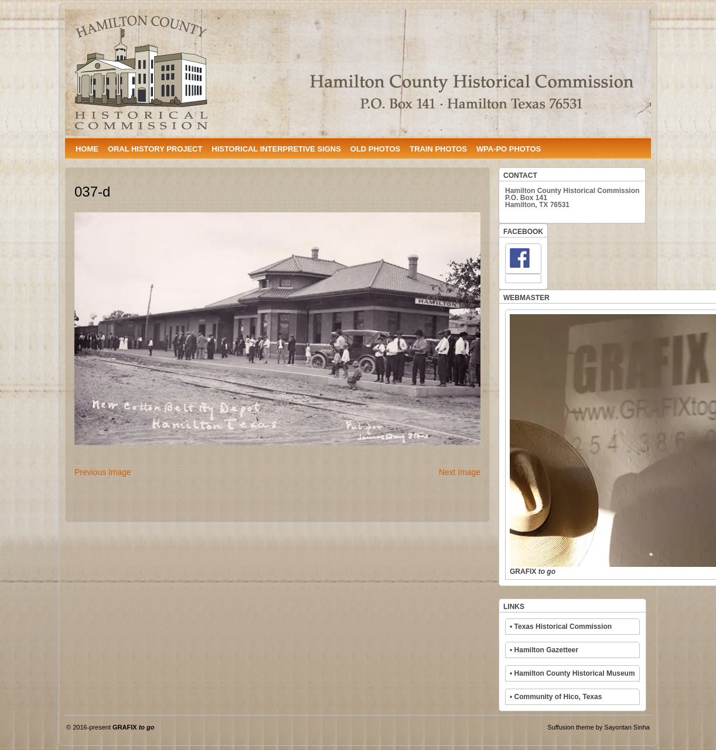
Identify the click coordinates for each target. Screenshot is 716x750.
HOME (87, 149)
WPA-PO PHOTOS (508, 149)
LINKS (513, 607)
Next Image (459, 472)
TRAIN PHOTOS (438, 149)
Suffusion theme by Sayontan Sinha (598, 727)
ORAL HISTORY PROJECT (155, 149)
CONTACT (520, 175)
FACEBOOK (523, 232)
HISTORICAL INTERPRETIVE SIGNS (276, 149)
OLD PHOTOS (375, 149)
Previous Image (102, 472)
